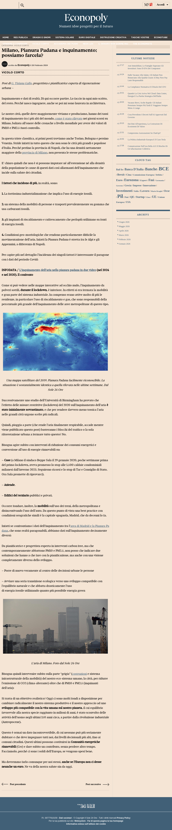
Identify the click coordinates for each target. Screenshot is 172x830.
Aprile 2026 (124, 231)
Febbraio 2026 (125, 239)
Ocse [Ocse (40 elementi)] (167, 190)
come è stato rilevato (68, 118)
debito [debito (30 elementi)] (159, 175)
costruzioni (79, 674)
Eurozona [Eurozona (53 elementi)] (131, 180)
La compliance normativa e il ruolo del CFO (147, 87)
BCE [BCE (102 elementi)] (164, 168)
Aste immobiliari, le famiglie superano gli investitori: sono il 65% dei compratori (146, 67)
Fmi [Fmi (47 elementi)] (151, 180)
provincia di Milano (34, 152)
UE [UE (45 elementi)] (154, 197)
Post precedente (14, 784)
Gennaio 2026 (124, 244)
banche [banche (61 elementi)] (151, 169)
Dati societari (65, 818)
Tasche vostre (140, 37)
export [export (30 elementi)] (143, 180)
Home (6, 37)
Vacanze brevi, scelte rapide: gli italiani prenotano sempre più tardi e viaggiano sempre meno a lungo (148, 105)
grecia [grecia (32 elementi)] (127, 185)
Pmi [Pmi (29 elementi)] (126, 197)
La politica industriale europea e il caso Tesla (147, 139)
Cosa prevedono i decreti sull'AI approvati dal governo (147, 115)
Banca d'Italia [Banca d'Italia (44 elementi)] (134, 169)
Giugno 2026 (124, 222)
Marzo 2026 (124, 235)
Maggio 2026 (124, 226)
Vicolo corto (40, 44)
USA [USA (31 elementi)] (128, 202)
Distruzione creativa (113, 37)
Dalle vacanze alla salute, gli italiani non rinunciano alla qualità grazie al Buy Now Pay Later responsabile (147, 78)
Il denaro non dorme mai (113, 44)
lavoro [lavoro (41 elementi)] (144, 190)
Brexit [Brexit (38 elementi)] (120, 174)
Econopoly (86, 18)
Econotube (160, 37)
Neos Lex (88, 44)
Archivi (143, 214)
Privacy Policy (123, 818)
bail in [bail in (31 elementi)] (119, 169)
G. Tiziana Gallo (21, 83)
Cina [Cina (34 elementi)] (128, 174)
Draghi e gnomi (42, 37)
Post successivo (97, 784)
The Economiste (142, 44)
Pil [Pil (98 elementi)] (120, 196)
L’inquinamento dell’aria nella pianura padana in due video (57, 270)
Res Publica (21, 37)
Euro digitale (87, 37)
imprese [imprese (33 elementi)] (137, 185)
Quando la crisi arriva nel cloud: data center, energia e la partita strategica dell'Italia (147, 94)
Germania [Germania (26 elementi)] (160, 180)
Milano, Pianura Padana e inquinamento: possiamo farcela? (49, 52)
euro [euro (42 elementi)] (119, 180)
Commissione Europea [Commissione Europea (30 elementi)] (143, 175)
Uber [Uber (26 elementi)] (148, 197)
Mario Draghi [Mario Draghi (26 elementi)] (156, 191)
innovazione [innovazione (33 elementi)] (149, 185)
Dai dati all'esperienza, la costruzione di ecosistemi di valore (145, 125)
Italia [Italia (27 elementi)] (136, 191)
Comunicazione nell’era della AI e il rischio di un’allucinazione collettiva (148, 147)
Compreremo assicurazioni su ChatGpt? (144, 133)
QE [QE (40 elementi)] (132, 197)
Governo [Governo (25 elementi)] (119, 186)
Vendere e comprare (15, 44)
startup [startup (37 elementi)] (140, 197)
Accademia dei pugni (66, 44)
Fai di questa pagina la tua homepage (105, 821)
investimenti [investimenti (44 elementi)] (124, 190)
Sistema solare (64, 37)
